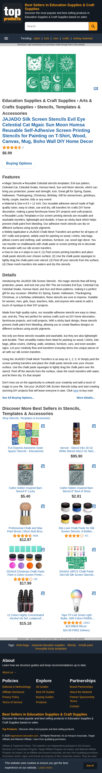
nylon (37, 38)
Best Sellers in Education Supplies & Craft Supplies (44, 714)
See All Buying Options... (18, 397)
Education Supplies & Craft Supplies (39, 100)
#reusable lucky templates (51, 648)
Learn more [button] (45, 767)
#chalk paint (86, 645)
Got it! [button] (90, 765)
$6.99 (7, 153)
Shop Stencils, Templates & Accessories (26, 418)
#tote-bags (22, 645)
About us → (9, 672)
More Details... (86, 397)
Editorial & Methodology (16, 686)
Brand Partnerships (81, 686)
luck (46, 38)
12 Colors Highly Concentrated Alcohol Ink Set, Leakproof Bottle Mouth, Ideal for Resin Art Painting (25, 617)
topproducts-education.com (24, 735)
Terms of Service (12, 702)
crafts (66, 38)
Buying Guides (45, 697)
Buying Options (19, 163)
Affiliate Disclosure (13, 692)
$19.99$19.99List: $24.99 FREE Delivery (76, 628)
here (76, 390)
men (55, 38)
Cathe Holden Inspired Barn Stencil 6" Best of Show (76, 489)
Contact (74, 706)
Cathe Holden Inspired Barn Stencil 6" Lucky (25, 489)
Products (41, 702)
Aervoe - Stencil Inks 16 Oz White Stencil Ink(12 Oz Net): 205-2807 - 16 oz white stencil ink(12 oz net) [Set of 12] (76, 449)
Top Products (10, 729)
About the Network (81, 692)
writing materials (83, 38)
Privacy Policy (10, 697)
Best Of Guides (45, 692)
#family (71, 645)
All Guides (42, 686)
